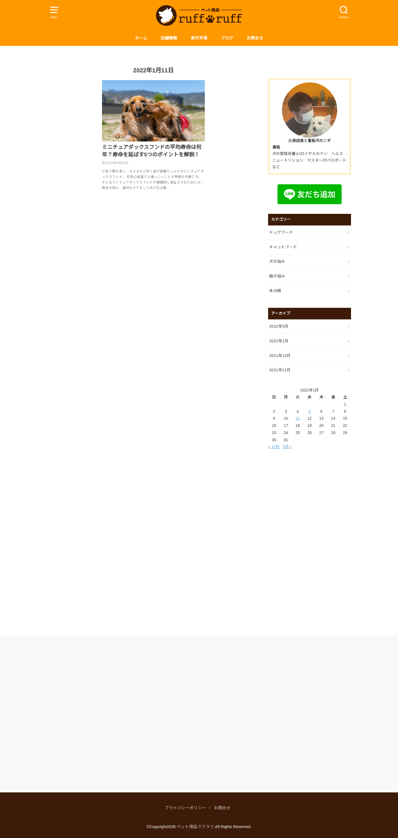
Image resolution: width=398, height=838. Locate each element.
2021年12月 (280, 355)
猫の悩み (277, 276)
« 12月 (273, 447)
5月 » (287, 447)
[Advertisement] (309, 543)
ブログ (227, 38)
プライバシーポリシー (185, 808)
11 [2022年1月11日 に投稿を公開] (297, 418)
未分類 (275, 290)
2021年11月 (280, 370)
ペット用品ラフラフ (195, 826)
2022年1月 (278, 341)
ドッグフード (281, 232)
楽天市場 (199, 38)
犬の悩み (277, 261)
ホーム (141, 38)
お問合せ (255, 38)
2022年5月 (278, 326)
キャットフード (283, 247)
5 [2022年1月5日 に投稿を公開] (309, 411)
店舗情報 (169, 38)
